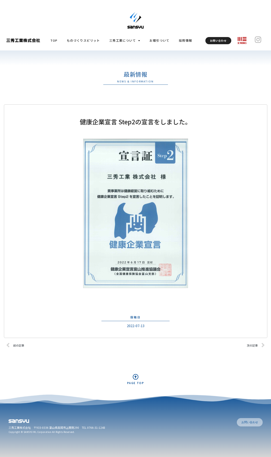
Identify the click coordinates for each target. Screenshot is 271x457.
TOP (54, 40)
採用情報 (185, 40)
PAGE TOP (135, 383)
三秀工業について (124, 40)
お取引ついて (159, 40)
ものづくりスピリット (83, 40)
